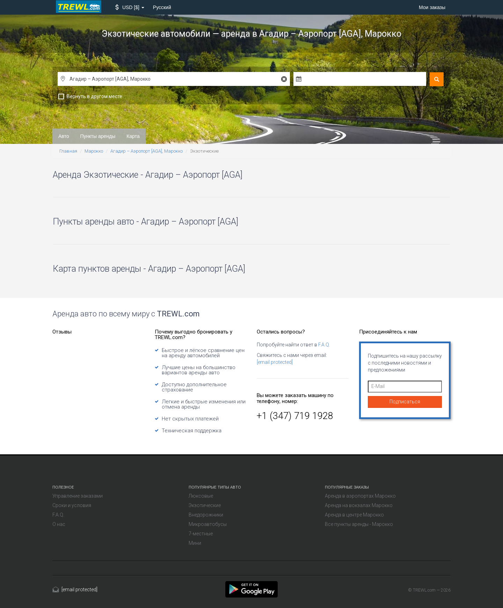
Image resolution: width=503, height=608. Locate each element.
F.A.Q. (324, 344)
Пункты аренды (98, 136)
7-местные (201, 533)
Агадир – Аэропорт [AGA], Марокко (146, 151)
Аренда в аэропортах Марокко (360, 496)
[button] (130, 7)
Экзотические (205, 505)
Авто (63, 136)
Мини (195, 543)
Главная (68, 151)
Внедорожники (206, 515)
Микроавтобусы (208, 524)
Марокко (94, 151)
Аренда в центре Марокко (354, 515)
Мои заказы (432, 7)
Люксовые (201, 496)
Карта (132, 136)
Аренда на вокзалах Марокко (359, 505)
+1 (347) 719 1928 (295, 416)
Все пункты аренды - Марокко (359, 524)
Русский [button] (162, 7)
